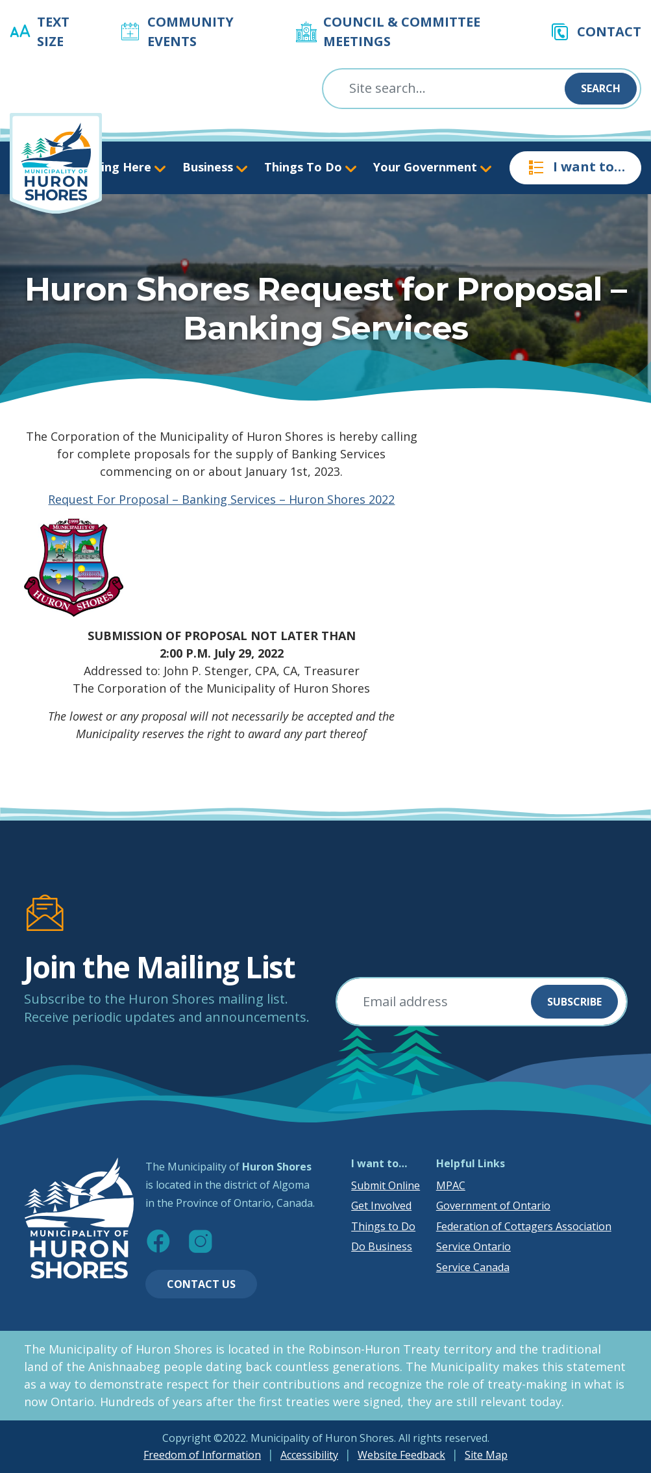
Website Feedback (401, 1455)
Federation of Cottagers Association (523, 1226)
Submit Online (385, 1185)
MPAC (450, 1185)
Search (600, 88)
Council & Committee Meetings (401, 31)
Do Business (381, 1246)
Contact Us (201, 1284)
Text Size (53, 31)
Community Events (190, 31)
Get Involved (381, 1205)
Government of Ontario (493, 1205)
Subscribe (574, 1002)
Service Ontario (473, 1246)
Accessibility (309, 1455)
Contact (609, 31)
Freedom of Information (202, 1455)
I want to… (575, 167)
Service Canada (473, 1267)
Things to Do (383, 1226)
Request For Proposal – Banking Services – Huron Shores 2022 (221, 499)
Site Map (486, 1455)
